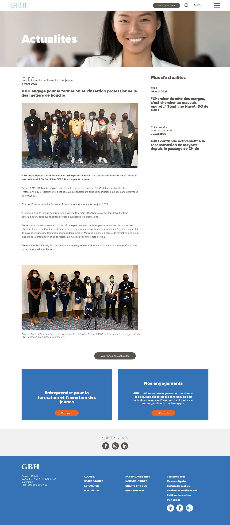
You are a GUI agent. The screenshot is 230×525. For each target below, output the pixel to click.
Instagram (115, 446)
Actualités (91, 486)
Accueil (89, 476)
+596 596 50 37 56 (37, 484)
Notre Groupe (93, 481)
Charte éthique (136, 486)
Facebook (105, 446)
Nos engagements (137, 476)
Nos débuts (92, 490)
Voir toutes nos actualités (115, 356)
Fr (195, 5)
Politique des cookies (179, 495)
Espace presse (134, 490)
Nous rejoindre (136, 481)
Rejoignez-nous (167, 5)
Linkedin (124, 446)
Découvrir (66, 413)
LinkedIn (170, 508)
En (199, 5)
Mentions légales (176, 481)
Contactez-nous (176, 476)
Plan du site (173, 500)
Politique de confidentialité (182, 490)
